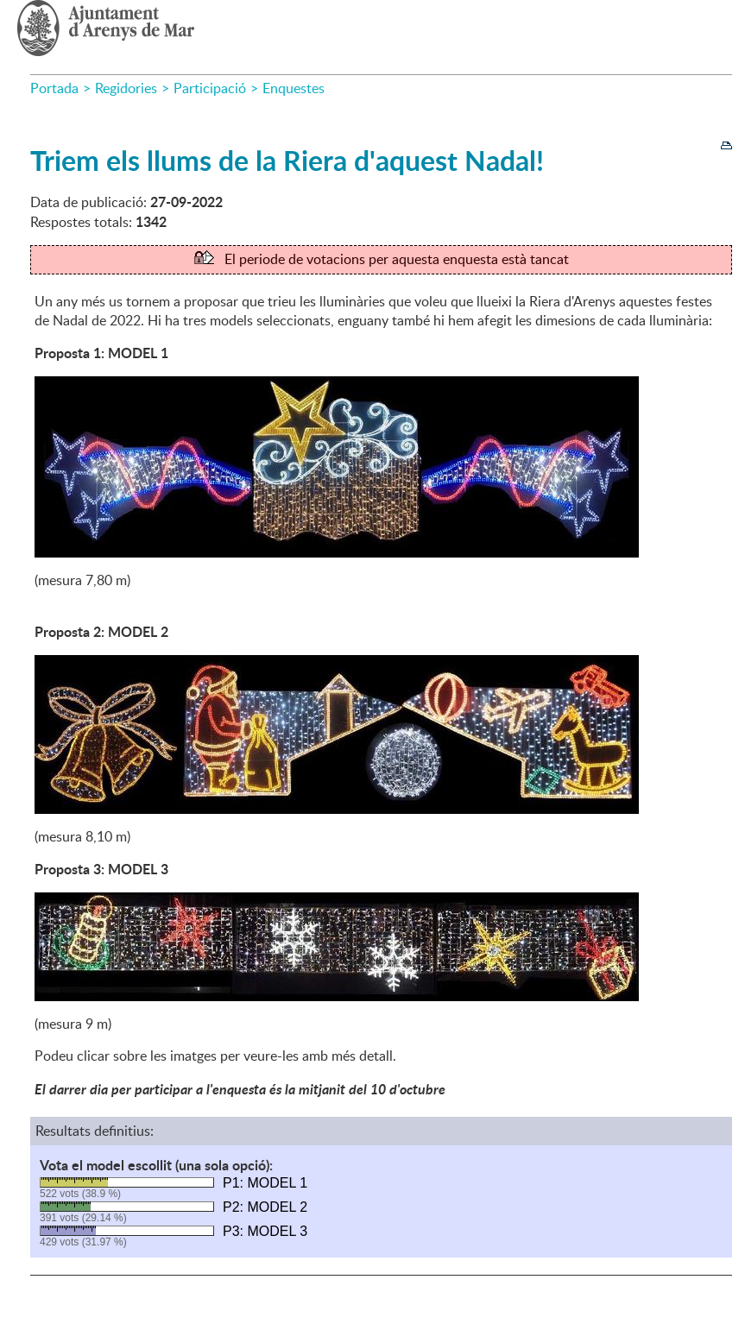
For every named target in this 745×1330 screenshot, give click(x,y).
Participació (210, 88)
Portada (54, 88)
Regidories (126, 88)
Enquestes (293, 88)
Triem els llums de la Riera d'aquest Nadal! (287, 160)
